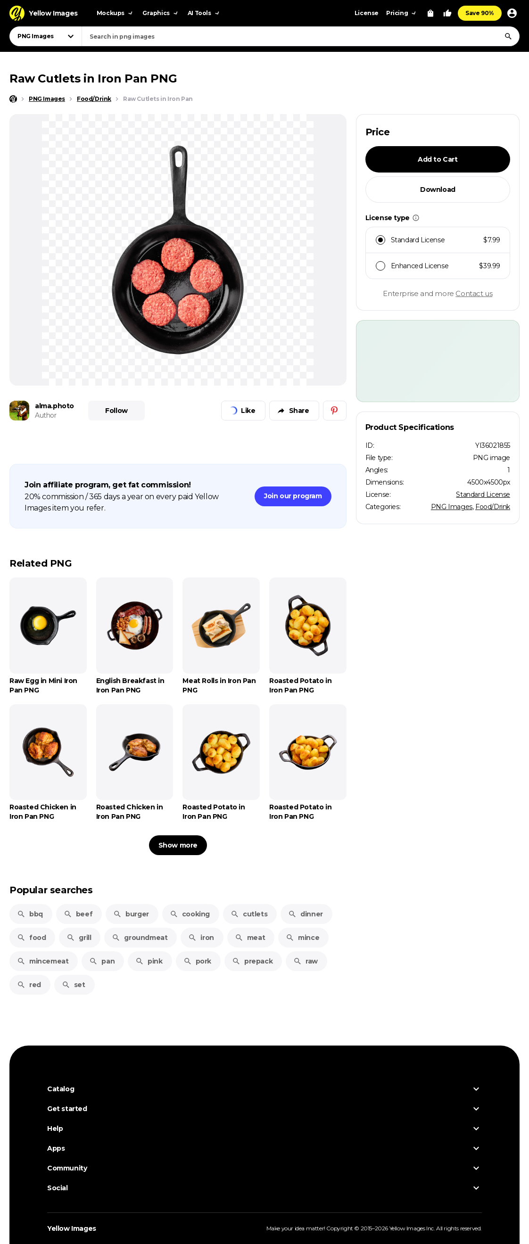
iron (201, 937)
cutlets (249, 914)
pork (197, 961)
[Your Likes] (447, 13)
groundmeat (139, 937)
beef (78, 914)
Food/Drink (492, 507)
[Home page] (13, 99)
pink (148, 961)
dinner (305, 914)
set (73, 984)
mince (302, 937)
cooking (190, 914)
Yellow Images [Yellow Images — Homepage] (71, 1228)
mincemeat (42, 961)
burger (131, 914)
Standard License (483, 494)
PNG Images (451, 507)
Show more (178, 845)
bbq (30, 914)
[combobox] (300, 36)
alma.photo (54, 406)
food (31, 937)
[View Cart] (430, 13)
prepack (252, 961)
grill (78, 937)
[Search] (508, 36)
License (367, 12)
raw (305, 961)
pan (102, 961)
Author (46, 415)
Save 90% (479, 12)
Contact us (473, 293)
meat (250, 937)
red (29, 984)
